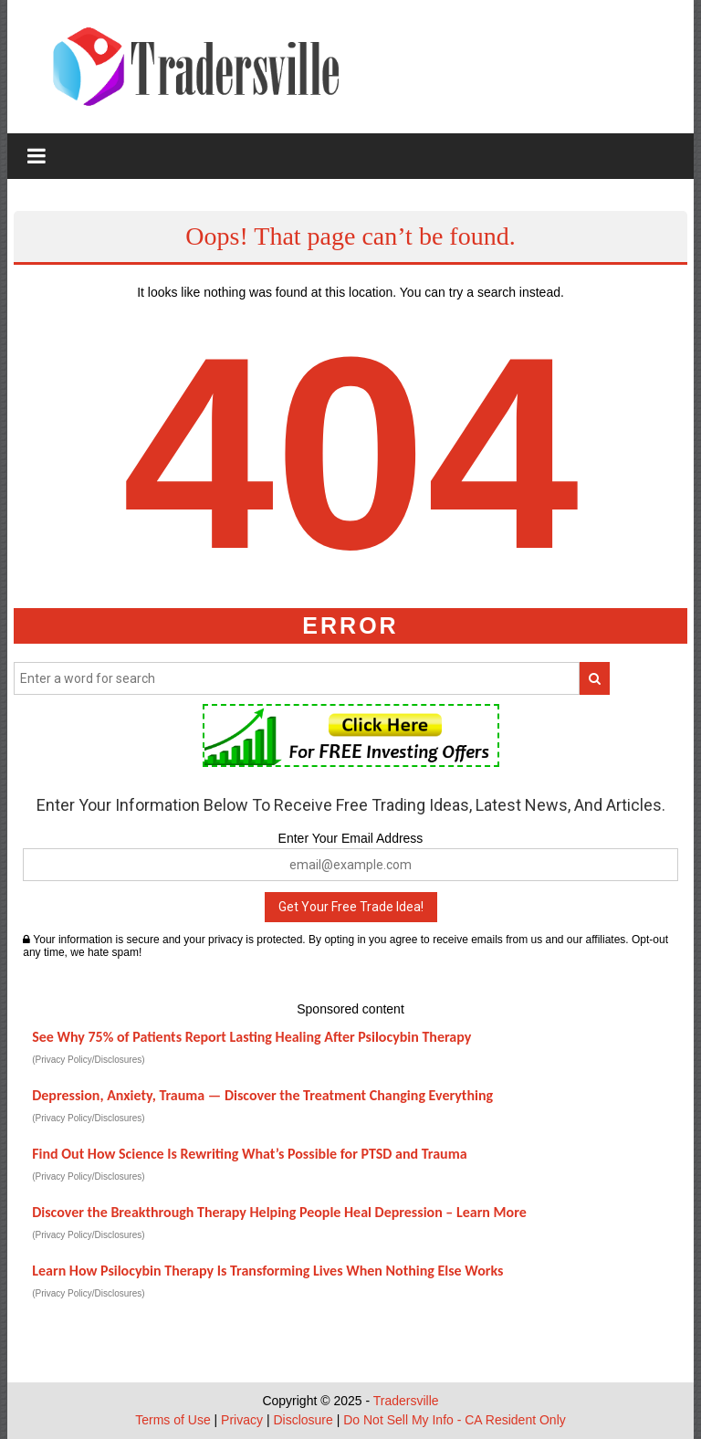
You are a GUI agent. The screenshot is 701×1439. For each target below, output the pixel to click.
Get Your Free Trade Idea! (351, 906)
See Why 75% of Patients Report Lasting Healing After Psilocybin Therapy (251, 1036)
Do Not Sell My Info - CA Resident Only (454, 1420)
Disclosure (302, 1420)
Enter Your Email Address (351, 838)
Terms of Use (172, 1420)
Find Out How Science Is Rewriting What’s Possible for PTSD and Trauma (249, 1153)
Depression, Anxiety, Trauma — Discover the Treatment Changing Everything (262, 1095)
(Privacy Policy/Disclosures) (88, 1060)
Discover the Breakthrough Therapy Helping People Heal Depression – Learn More (279, 1212)
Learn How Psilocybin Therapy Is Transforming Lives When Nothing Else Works (267, 1270)
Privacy (242, 1420)
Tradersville (406, 1400)
